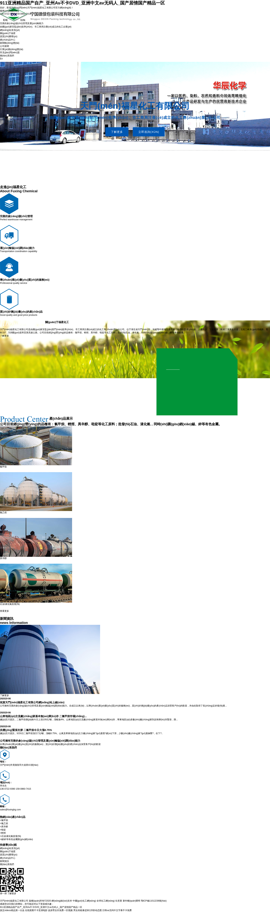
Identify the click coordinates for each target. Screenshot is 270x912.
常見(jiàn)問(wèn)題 (10, 52)
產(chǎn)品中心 (7, 39)
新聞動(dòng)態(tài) (9, 43)
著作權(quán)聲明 (131, 900)
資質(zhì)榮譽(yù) (8, 36)
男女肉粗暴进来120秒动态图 (87, 910)
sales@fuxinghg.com (10, 809)
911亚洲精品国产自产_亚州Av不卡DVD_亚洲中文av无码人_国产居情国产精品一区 (82, 2)
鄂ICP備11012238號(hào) (154, 900)
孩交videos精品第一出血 (12, 910)
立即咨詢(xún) (148, 131)
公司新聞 (4, 46)
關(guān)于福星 (7, 33)
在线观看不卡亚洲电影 (36, 910)
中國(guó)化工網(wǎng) (84, 900)
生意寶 (118, 900)
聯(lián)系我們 (7, 55)
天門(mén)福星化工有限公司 (41, 7)
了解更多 (117, 131)
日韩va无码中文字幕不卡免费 (117, 910)
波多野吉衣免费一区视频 (60, 910)
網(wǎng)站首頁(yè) (10, 30)
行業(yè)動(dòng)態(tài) (11, 49)
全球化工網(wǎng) (106, 900)
